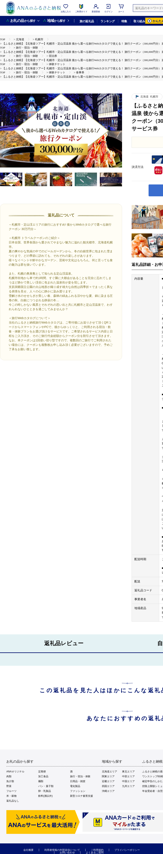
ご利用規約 (97, 849)
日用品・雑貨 (77, 781)
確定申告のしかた (152, 781)
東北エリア (128, 771)
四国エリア (108, 786)
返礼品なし (12, 800)
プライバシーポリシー (127, 849)
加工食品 (43, 776)
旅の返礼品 (87, 21)
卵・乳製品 (44, 791)
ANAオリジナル (15, 771)
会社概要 (28, 849)
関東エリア (108, 776)
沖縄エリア (108, 791)
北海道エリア (109, 771)
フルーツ (11, 791)
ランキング (107, 21)
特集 (124, 21)
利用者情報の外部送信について (62, 849)
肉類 (8, 776)
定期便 (42, 771)
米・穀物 (11, 795)
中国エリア (128, 781)
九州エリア (128, 786)
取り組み (139, 21)
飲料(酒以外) (45, 795)
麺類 (40, 781)
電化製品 (75, 786)
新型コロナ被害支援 (81, 795)
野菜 (8, 786)
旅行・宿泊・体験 (80, 776)
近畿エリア (108, 781)
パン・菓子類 (45, 786)
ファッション (77, 791)
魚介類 (10, 781)
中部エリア (128, 776)
